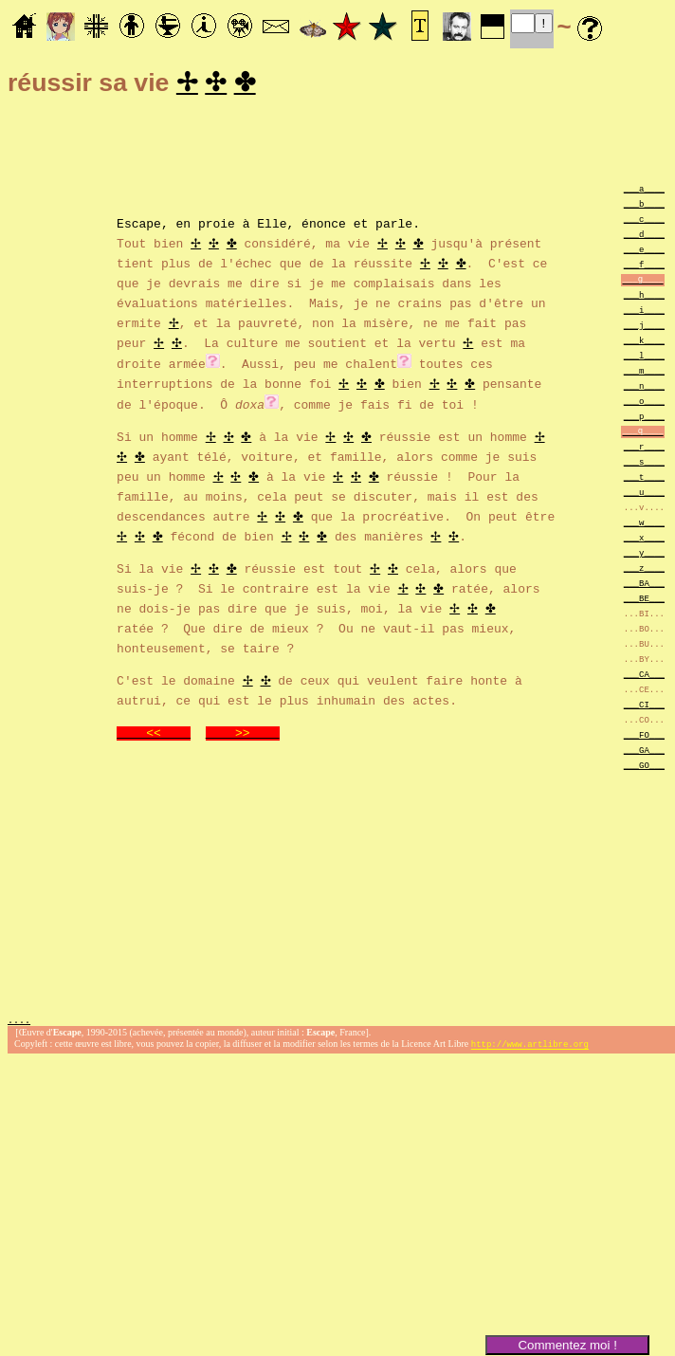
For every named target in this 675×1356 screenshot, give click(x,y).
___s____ (644, 464)
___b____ (644, 206)
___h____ (644, 297)
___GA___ (644, 752)
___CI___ (644, 707)
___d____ (644, 236)
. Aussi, (308, 365)
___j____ (644, 327)
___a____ (644, 191)
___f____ (644, 267)
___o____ (644, 403)
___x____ (644, 540)
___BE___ (644, 601)
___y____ (644, 555)
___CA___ (644, 676)
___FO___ (644, 737)
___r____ (644, 449)
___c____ (644, 221)
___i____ (644, 312)
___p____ (644, 418)
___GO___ (644, 767)
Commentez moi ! (567, 1345)
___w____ (644, 525)
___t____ (644, 479)
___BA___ (644, 585)
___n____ (644, 388)
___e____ (644, 252)
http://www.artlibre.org (530, 1047)
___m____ (644, 373)
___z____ (644, 570)
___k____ (644, 343)
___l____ (644, 358)
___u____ (644, 494)
